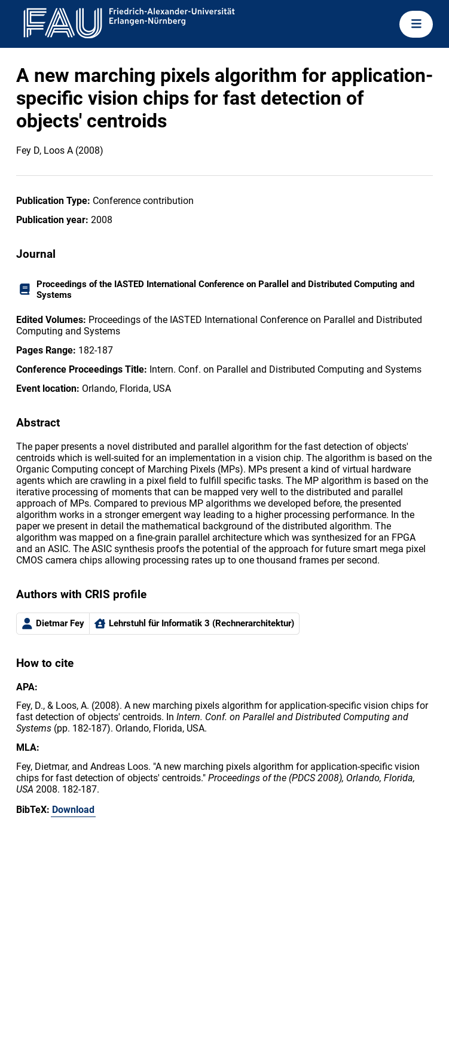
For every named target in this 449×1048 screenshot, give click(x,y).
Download (73, 809)
